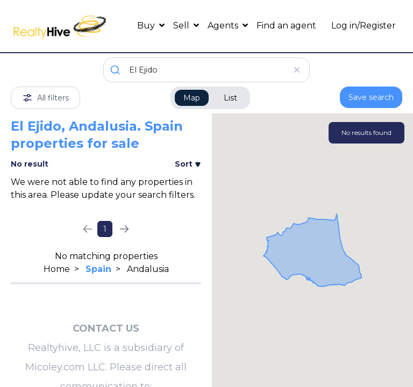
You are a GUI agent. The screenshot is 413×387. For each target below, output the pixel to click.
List (230, 98)
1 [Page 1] (104, 229)
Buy (147, 25)
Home (57, 269)
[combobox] (206, 70)
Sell (182, 25)
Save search (371, 97)
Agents (224, 25)
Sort (188, 164)
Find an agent (286, 25)
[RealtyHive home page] (60, 26)
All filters (45, 97)
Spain (98, 269)
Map (191, 98)
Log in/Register (363, 25)
